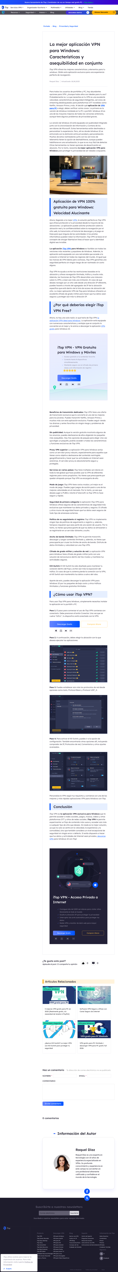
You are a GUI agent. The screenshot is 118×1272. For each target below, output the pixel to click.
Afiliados (102, 1245)
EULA (103, 1269)
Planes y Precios (41, 1258)
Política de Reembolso (75, 1269)
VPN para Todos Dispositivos (61, 1258)
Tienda (90, 8)
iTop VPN (67, 248)
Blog (52, 12)
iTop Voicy (40, 1242)
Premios (102, 1242)
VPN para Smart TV (58, 1251)
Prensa (101, 1240)
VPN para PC (56, 1240)
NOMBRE (47, 1076)
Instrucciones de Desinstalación (90, 1245)
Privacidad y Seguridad (68, 26)
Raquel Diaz (54, 81)
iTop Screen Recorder (43, 1238)
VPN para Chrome (58, 1247)
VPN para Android (58, 1245)
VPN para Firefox (58, 1249)
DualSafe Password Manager (45, 1253)
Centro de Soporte (87, 1236)
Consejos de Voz (73, 1245)
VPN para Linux (57, 1253)
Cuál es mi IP (73, 1238)
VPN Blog (72, 1240)
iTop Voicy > (88, 2)
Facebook (104, 1258)
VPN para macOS (58, 1238)
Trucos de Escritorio (74, 1242)
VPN (75, 220)
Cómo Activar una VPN (88, 1242)
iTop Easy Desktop (42, 1240)
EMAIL (82, 1076)
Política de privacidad (91, 1269)
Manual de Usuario (87, 1240)
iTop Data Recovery (42, 1247)
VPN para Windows (51, 989)
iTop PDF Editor (41, 1251)
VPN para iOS (57, 1242)
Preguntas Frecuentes (88, 1238)
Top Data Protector (42, 1249)
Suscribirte (74, 1213)
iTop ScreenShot (41, 1245)
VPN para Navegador (59, 1256)
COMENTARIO (49, 1081)
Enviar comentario (53, 1103)
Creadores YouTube (105, 1247)
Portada (46, 26)
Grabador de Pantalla (75, 1247)
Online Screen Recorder (43, 1256)
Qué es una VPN (73, 1236)
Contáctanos (103, 1238)
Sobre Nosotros (104, 1236)
